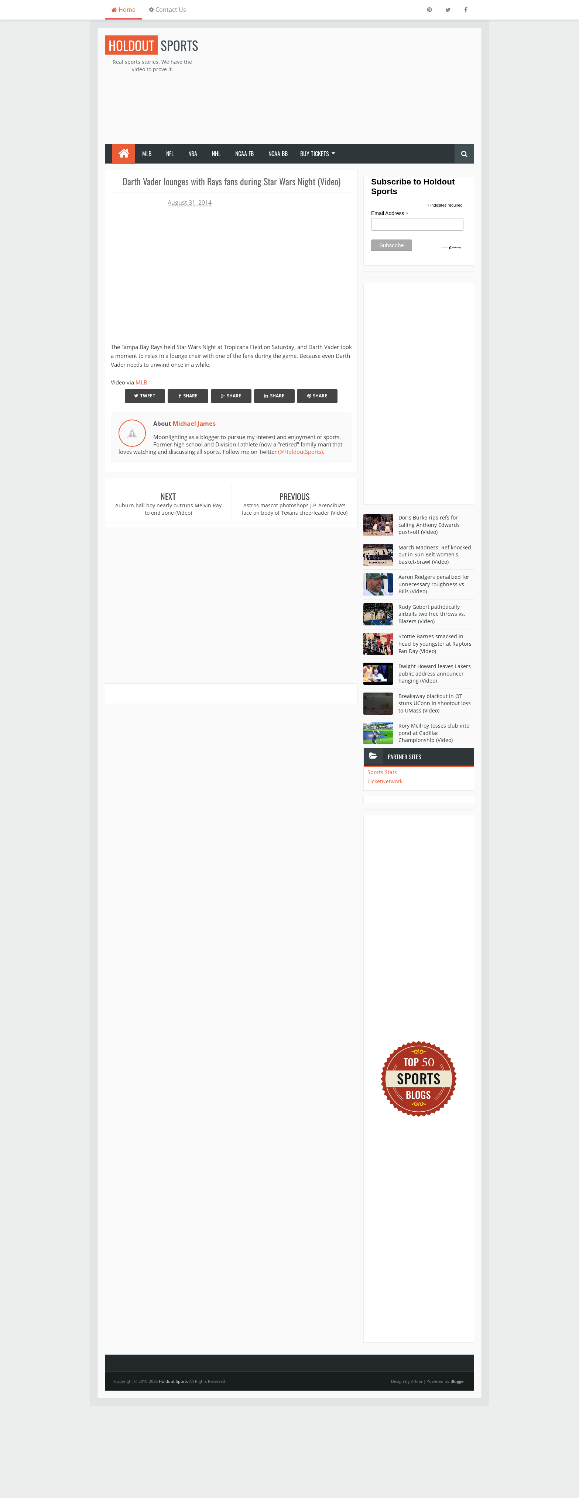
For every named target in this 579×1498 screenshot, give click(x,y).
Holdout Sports (173, 1381)
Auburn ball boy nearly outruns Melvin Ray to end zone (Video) (168, 509)
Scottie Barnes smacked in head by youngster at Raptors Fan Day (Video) (435, 643)
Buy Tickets (314, 153)
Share (188, 396)
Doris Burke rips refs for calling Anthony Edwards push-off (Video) (429, 524)
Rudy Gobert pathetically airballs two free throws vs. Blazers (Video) (431, 614)
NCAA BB (278, 153)
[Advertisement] (339, 87)
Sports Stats (382, 772)
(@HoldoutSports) (300, 451)
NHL (216, 153)
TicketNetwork (384, 781)
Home (124, 10)
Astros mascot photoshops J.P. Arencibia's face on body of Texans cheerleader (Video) (294, 509)
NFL (170, 153)
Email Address (390, 213)
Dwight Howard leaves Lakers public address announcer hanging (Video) (434, 673)
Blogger (457, 1381)
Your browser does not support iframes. (217, 271)
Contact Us (167, 10)
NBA (192, 153)
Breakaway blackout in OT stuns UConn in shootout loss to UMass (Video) (434, 703)
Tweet (144, 396)
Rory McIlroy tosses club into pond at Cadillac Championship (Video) (433, 732)
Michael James (194, 424)
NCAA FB (244, 153)
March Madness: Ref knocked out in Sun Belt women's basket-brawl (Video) (434, 554)
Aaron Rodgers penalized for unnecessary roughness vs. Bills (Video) (433, 584)
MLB (146, 153)
